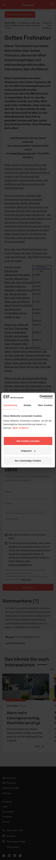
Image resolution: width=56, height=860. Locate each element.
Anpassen (28, 450)
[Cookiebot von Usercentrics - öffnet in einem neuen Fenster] (40, 397)
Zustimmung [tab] (10, 405)
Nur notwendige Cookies (28, 460)
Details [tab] (27, 405)
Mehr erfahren (21, 427)
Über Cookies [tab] (45, 405)
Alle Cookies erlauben (28, 441)
